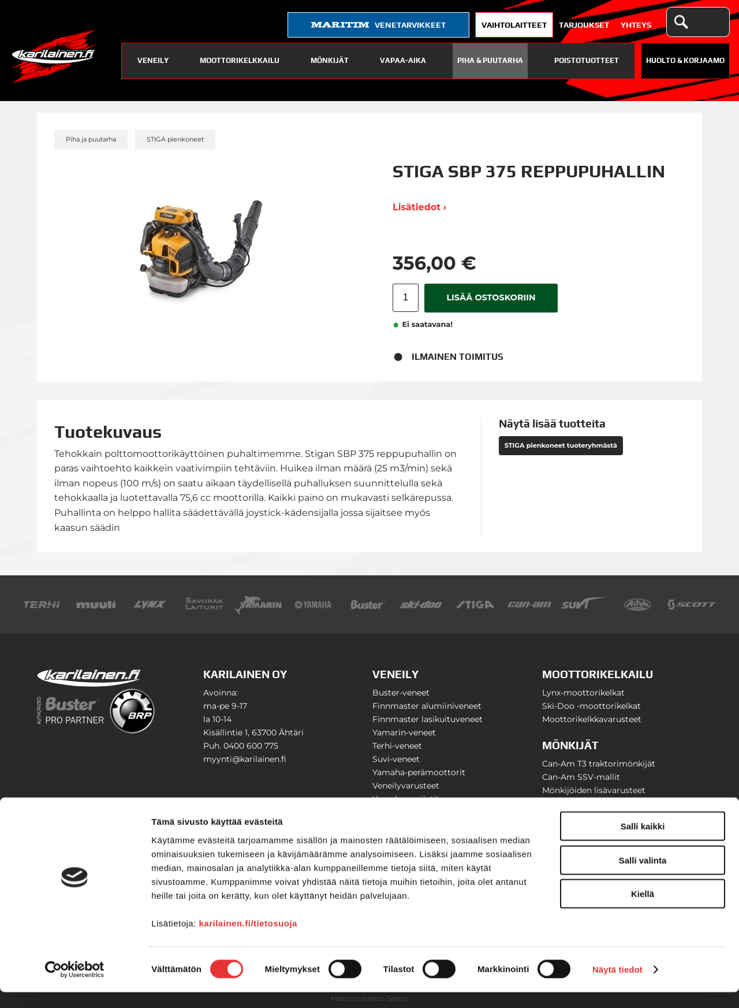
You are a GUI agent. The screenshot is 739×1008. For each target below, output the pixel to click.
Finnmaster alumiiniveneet (427, 706)
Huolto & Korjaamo (685, 60)
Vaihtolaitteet (514, 24)
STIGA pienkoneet (175, 139)
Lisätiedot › (419, 207)
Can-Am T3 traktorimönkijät (598, 763)
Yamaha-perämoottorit (418, 772)
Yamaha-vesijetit (405, 799)
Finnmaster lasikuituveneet (427, 719)
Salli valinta (643, 876)
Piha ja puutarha (91, 139)
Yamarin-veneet (404, 732)
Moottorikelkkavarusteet (591, 719)
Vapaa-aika (403, 60)
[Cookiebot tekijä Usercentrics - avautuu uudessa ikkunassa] (74, 985)
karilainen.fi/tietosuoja (248, 938)
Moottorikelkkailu (239, 60)
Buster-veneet (401, 692)
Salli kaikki (643, 842)
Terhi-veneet (397, 746)
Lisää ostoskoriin (490, 297)
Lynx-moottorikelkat (583, 692)
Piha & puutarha (490, 60)
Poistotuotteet (586, 60)
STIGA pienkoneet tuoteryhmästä (561, 445)
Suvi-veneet (396, 759)
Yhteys (636, 24)
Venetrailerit (396, 812)
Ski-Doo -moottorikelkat (591, 706)
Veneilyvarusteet (405, 785)
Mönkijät (330, 60)
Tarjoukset (584, 24)
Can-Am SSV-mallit (581, 777)
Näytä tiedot (617, 985)
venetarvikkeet (378, 24)
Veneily (153, 60)
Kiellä (642, 909)
